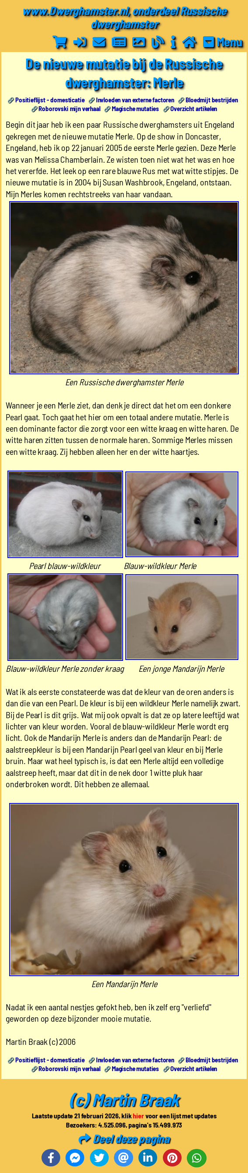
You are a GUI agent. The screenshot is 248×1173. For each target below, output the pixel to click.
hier (138, 1115)
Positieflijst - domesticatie (50, 100)
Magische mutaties (135, 108)
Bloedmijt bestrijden (212, 100)
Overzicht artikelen (193, 108)
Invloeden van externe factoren (135, 100)
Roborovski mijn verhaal (69, 108)
